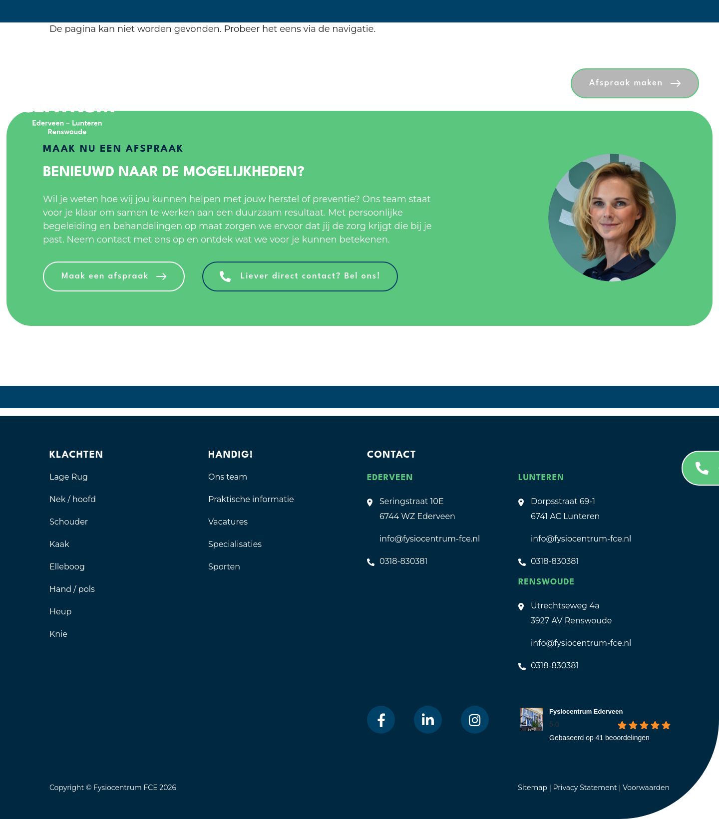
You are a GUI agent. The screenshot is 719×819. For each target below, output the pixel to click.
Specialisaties (235, 544)
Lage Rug (68, 477)
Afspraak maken (626, 83)
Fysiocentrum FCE (125, 787)
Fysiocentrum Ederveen (586, 711)
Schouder (68, 522)
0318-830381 (403, 561)
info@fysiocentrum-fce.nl (429, 539)
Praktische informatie (251, 499)
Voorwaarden (646, 787)
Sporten (224, 566)
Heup (60, 611)
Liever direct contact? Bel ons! (310, 276)
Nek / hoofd (72, 499)
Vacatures (228, 522)
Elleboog (67, 566)
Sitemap (532, 787)
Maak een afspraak (105, 276)
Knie (58, 634)
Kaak (59, 544)
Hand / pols (72, 589)
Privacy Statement (586, 787)
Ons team (227, 477)
